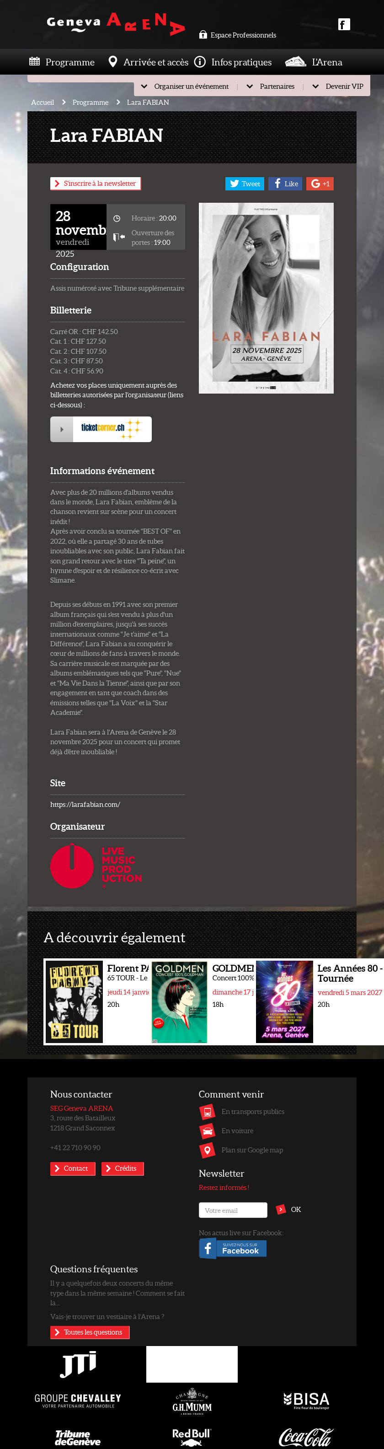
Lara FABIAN (148, 102)
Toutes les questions (93, 1332)
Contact (76, 1168)
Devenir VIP (344, 86)
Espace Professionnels (237, 35)
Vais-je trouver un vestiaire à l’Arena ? (107, 1316)
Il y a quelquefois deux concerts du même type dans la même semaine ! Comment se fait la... (117, 1293)
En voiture (237, 1130)
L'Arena (327, 61)
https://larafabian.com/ (85, 804)
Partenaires (277, 86)
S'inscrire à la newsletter (100, 183)
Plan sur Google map (252, 1150)
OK (296, 1209)
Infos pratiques (242, 61)
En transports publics (253, 1111)
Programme (70, 61)
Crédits (125, 1168)
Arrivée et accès (155, 61)
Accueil (42, 102)
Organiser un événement (192, 86)
